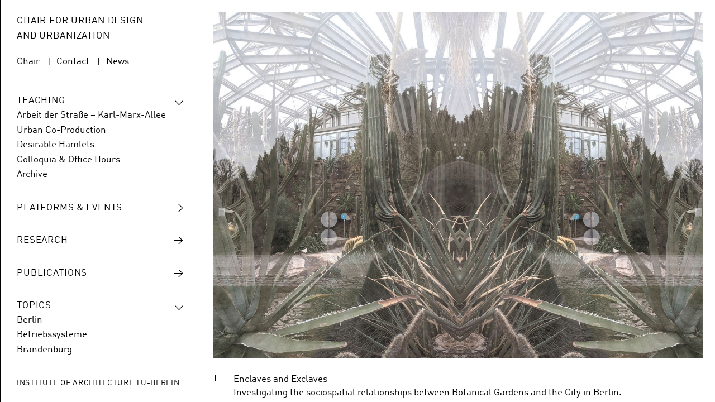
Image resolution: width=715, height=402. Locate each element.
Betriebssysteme (52, 334)
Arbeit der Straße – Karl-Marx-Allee (91, 115)
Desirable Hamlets (55, 145)
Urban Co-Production (61, 130)
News (117, 61)
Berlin (29, 320)
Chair (28, 61)
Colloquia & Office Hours (68, 160)
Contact (72, 61)
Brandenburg (44, 350)
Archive (32, 174)
